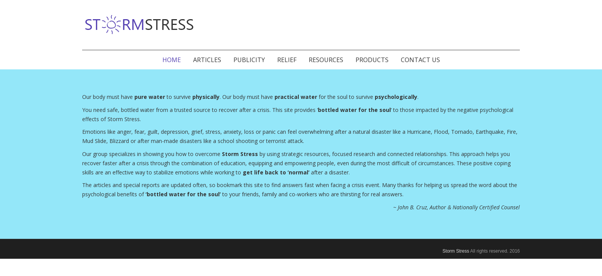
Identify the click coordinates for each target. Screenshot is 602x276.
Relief (286, 60)
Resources (326, 60)
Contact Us (420, 60)
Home (171, 60)
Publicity (249, 60)
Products (372, 60)
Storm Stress (456, 251)
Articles (207, 60)
